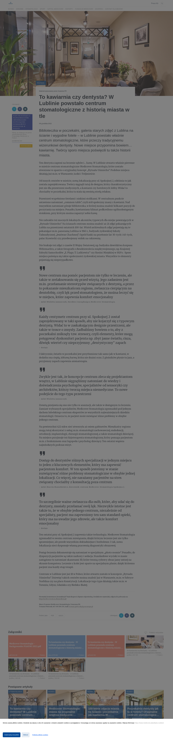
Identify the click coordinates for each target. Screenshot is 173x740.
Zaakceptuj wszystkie (11, 735)
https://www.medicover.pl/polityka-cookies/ (149, 723)
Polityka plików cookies (40, 735)
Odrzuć (25, 735)
